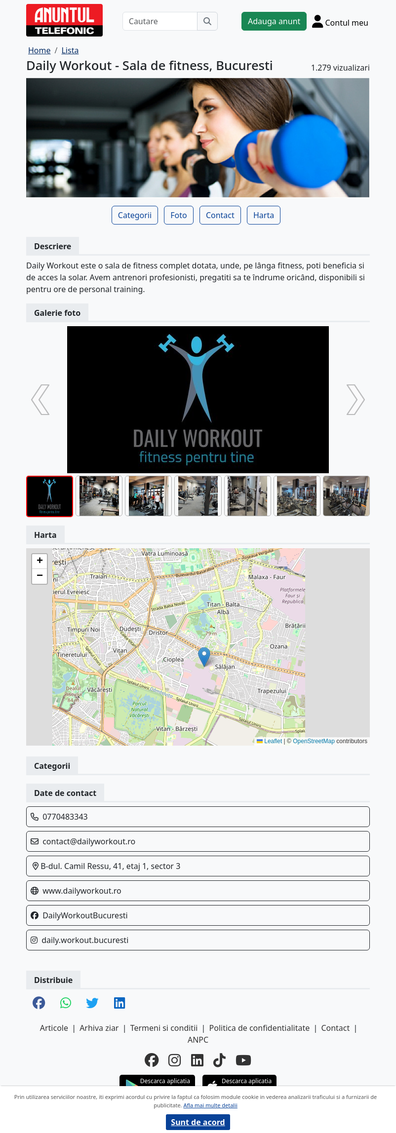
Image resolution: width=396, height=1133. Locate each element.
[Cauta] (207, 21)
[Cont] (340, 21)
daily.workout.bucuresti (84, 940)
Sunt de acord (198, 1122)
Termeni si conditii (164, 1027)
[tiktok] (219, 1060)
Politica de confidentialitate (259, 1027)
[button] (204, 657)
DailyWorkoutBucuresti (85, 915)
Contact (220, 215)
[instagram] (174, 1060)
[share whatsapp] (66, 1003)
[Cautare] (160, 21)
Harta (263, 215)
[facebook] (151, 1060)
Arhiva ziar (99, 1027)
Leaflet (269, 741)
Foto (178, 215)
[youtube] (243, 1060)
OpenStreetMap (314, 741)
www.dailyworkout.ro (81, 890)
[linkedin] (197, 1060)
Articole (54, 1027)
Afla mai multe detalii (210, 1105)
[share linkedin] (119, 1003)
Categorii (135, 215)
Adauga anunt (274, 21)
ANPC (198, 1039)
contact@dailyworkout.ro (88, 841)
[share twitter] (92, 1003)
